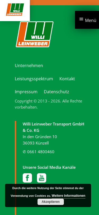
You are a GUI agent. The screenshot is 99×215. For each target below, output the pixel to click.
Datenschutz (56, 92)
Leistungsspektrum (34, 79)
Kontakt (67, 79)
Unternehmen (29, 65)
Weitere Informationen (68, 196)
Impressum (26, 92)
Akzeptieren (51, 202)
